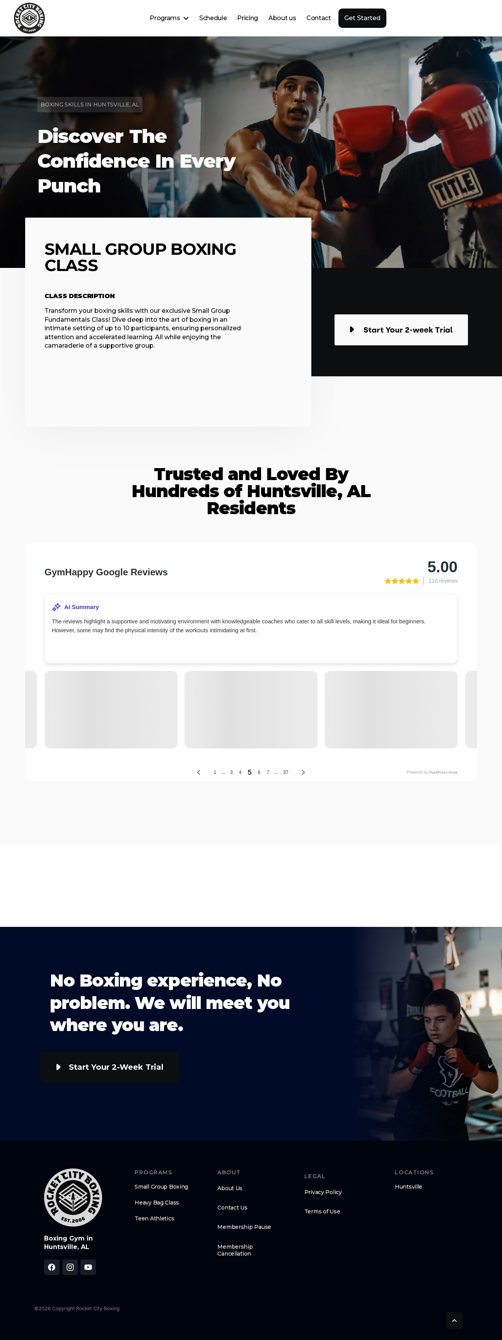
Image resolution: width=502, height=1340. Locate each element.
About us (282, 18)
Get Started (362, 18)
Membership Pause (244, 1226)
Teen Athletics (154, 1218)
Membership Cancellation (235, 1250)
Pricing (247, 18)
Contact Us (232, 1207)
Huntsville (408, 1186)
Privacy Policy (323, 1192)
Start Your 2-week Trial (116, 1067)
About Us (229, 1188)
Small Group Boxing (161, 1186)
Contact (318, 18)
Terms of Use (322, 1211)
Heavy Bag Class (157, 1202)
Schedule (213, 18)
